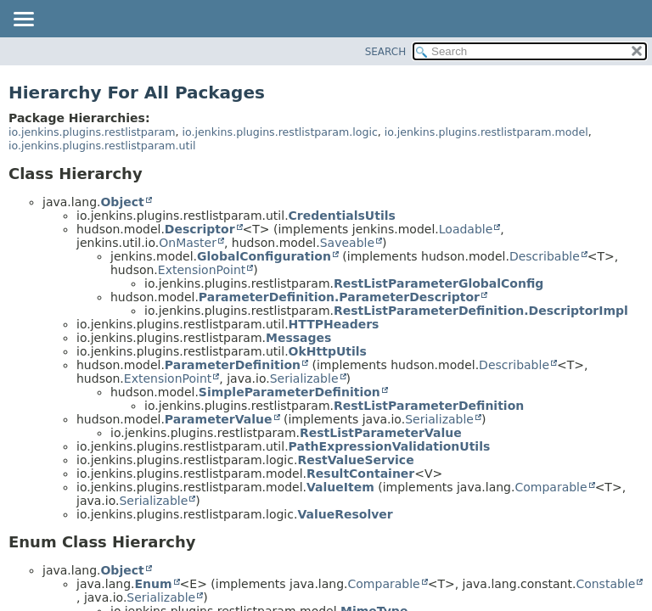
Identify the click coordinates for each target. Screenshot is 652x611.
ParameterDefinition (233, 365)
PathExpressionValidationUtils (390, 446)
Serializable (304, 378)
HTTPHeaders (334, 324)
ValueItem (340, 487)
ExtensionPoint (202, 270)
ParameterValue (219, 419)
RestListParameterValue (381, 433)
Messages (298, 338)
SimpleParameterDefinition (289, 392)
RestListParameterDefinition (429, 405)
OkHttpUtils (328, 351)
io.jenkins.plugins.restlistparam (92, 132)
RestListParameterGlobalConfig (438, 283)
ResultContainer (360, 473)
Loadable (466, 229)
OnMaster (187, 242)
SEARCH (386, 52)
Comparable (550, 487)
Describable (544, 256)
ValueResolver (344, 514)
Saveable (347, 242)
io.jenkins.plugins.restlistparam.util (102, 145)
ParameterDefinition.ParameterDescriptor (339, 297)
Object (121, 202)
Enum (152, 584)
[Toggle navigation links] (22, 20)
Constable (605, 584)
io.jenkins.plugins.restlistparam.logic (280, 132)
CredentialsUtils (342, 215)
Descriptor (200, 229)
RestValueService (355, 460)
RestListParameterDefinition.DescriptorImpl (481, 310)
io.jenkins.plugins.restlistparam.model (486, 132)
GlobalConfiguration (264, 256)
